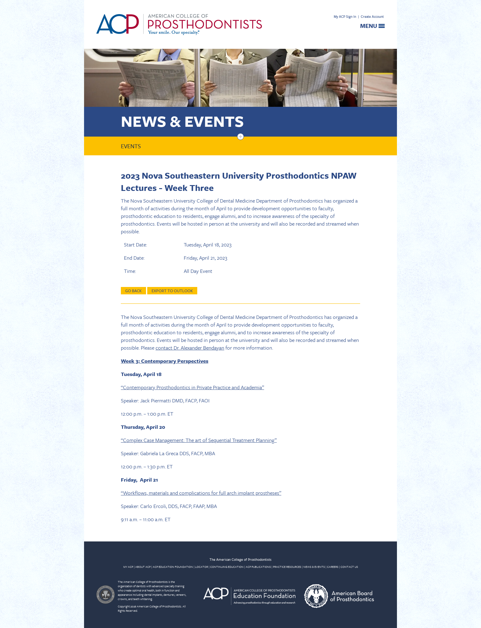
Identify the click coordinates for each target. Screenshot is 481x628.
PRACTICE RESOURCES (287, 566)
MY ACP (128, 566)
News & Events (182, 121)
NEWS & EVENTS (314, 566)
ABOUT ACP (143, 566)
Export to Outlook (172, 291)
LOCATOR (201, 566)
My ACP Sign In (345, 16)
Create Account (372, 16)
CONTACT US (349, 566)
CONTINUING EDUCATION (227, 566)
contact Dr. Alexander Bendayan (190, 347)
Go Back (133, 291)
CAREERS (332, 566)
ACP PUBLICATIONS (258, 566)
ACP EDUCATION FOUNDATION (173, 566)
